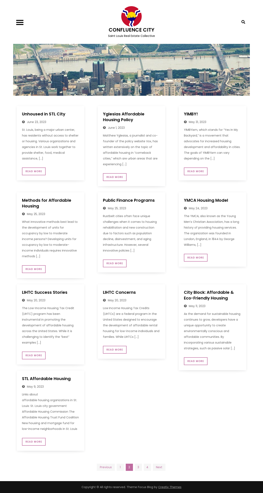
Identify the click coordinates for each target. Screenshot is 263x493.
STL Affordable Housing (46, 378)
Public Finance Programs (129, 200)
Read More (33, 171)
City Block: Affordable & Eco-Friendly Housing (209, 295)
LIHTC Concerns (119, 292)
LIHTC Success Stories (44, 292)
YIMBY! (191, 114)
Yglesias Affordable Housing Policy (123, 117)
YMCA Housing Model (206, 200)
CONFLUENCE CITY (131, 29)
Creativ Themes (169, 487)
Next (159, 467)
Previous (106, 467)
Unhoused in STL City (43, 114)
